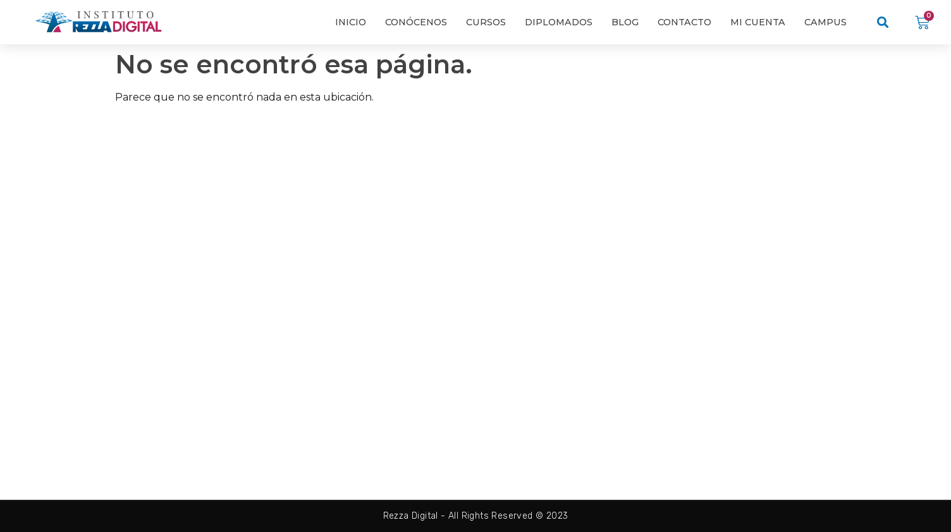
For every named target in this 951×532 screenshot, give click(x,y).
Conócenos (416, 22)
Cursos (486, 22)
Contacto (684, 22)
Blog (625, 22)
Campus (825, 22)
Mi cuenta (757, 22)
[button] (883, 22)
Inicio (350, 22)
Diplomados (558, 22)
